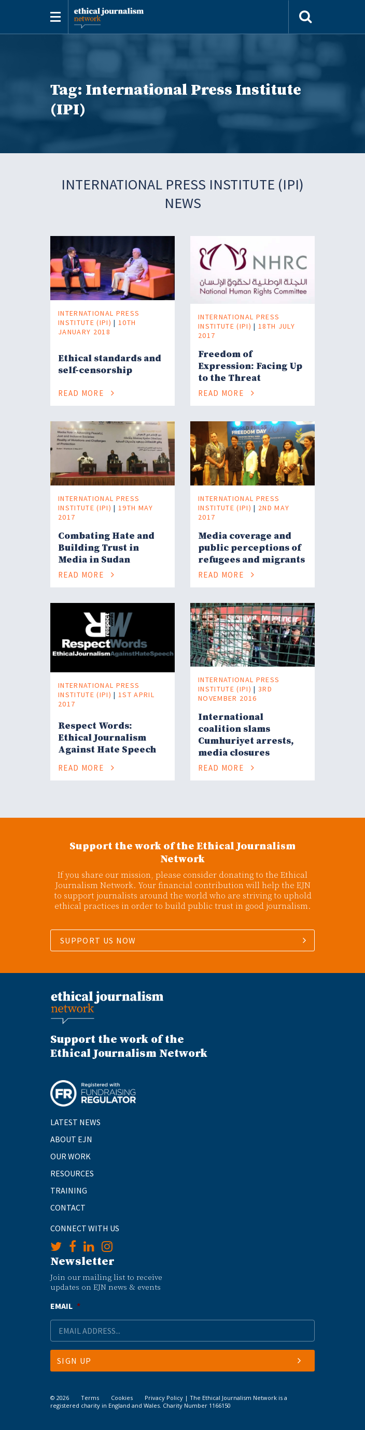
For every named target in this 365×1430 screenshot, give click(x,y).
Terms (90, 1398)
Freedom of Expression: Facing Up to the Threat (250, 366)
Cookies (122, 1398)
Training (68, 1190)
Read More (86, 393)
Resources (72, 1173)
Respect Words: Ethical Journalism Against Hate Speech (107, 738)
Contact (68, 1207)
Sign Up (179, 1360)
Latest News (75, 1122)
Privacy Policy (164, 1398)
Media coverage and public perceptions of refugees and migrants (251, 548)
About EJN (71, 1139)
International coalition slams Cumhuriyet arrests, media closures (246, 735)
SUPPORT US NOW (98, 940)
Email (65, 1306)
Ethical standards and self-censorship (109, 364)
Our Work (70, 1156)
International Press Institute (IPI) (98, 317)
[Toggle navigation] (55, 17)
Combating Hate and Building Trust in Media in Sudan (106, 548)
